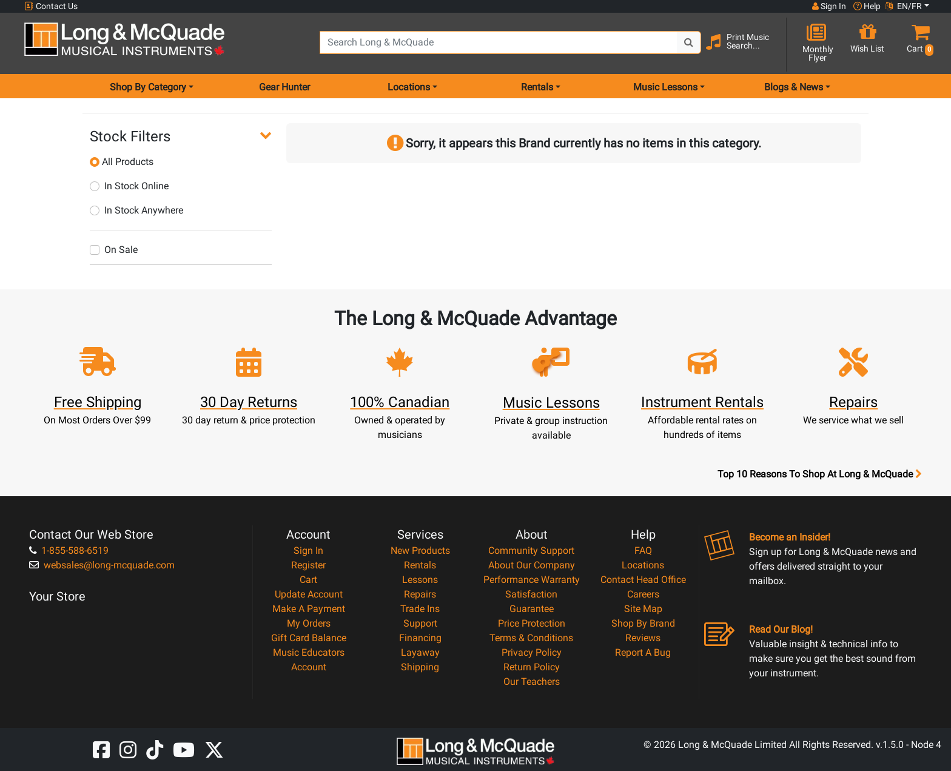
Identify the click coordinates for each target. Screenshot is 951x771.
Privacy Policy (532, 652)
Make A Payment (308, 608)
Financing (420, 638)
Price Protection (531, 623)
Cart (308, 579)
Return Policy (531, 667)
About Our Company (531, 565)
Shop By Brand (643, 623)
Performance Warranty (531, 579)
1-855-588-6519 (69, 550)
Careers (643, 594)
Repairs (420, 594)
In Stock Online (129, 186)
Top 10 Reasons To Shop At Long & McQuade (819, 474)
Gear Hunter (284, 87)
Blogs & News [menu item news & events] (793, 87)
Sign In (308, 550)
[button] (918, 44)
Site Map (643, 608)
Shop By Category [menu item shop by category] (148, 87)
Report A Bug (643, 652)
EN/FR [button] (903, 6)
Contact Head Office (643, 579)
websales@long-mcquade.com (102, 565)
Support (420, 623)
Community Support (531, 550)
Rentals (420, 565)
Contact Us (51, 6)
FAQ (643, 550)
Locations (643, 565)
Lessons (420, 579)
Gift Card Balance (308, 638)
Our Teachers (531, 681)
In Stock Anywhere (136, 210)
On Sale (114, 249)
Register (308, 565)
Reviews (642, 638)
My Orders (309, 623)
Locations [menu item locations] (409, 87)
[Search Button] (689, 42)
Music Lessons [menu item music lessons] (665, 87)
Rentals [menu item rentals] (537, 87)
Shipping (420, 667)
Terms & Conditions (531, 638)
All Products (121, 161)
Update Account (309, 594)
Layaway (420, 652)
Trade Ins (420, 608)
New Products (420, 550)
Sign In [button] (829, 6)
